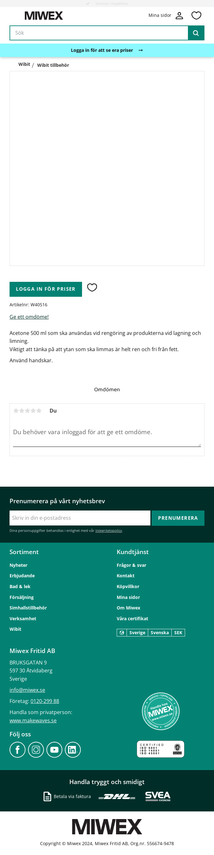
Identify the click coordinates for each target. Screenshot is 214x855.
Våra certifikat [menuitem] (132, 618)
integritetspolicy (108, 530)
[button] (196, 15)
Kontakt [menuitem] (126, 576)
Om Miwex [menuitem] (128, 608)
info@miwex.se (27, 689)
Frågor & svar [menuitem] (131, 565)
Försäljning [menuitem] (22, 597)
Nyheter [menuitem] (18, 565)
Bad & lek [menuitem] (20, 586)
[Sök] (196, 33)
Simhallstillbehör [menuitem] (28, 608)
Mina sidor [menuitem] (128, 597)
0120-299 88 (45, 701)
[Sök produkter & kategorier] (107, 33)
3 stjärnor (27, 411)
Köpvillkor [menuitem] (128, 586)
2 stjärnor (21, 411)
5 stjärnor (39, 411)
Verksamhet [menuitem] (23, 618)
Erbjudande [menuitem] (22, 576)
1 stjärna (16, 411)
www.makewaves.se (33, 720)
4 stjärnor (33, 411)
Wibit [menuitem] (15, 629)
